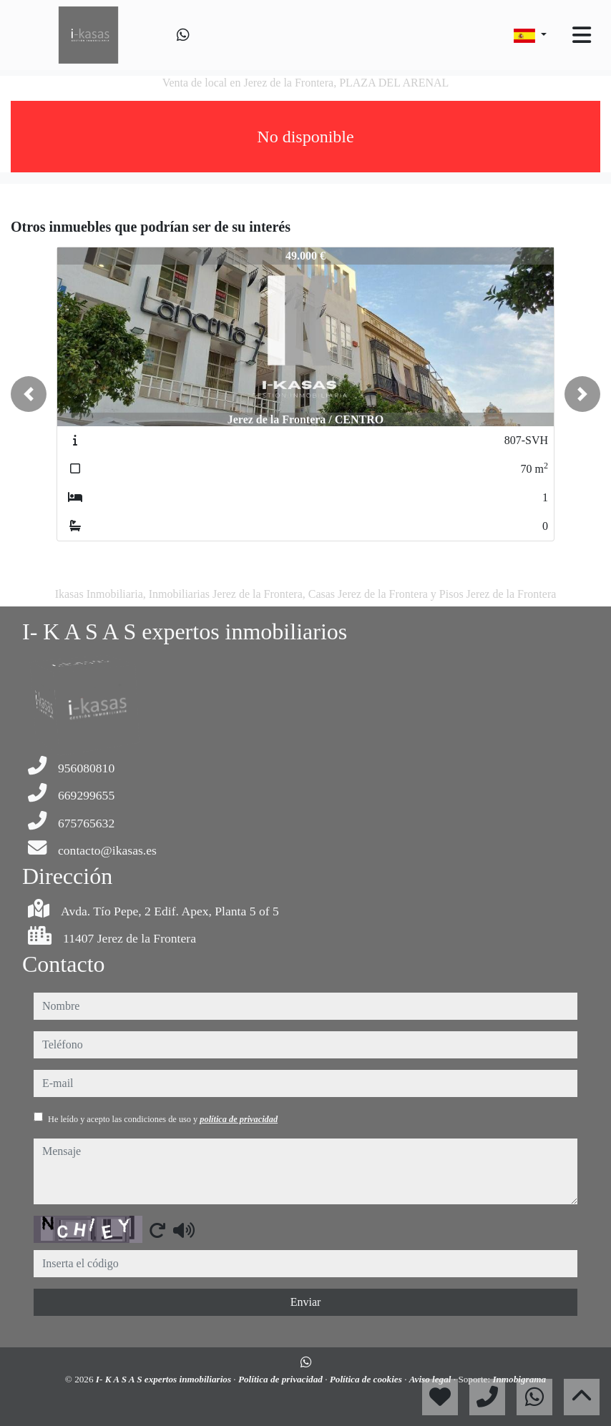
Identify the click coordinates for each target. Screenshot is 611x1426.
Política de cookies (367, 1379)
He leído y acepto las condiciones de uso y (163, 1119)
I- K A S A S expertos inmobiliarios (165, 1379)
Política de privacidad (281, 1379)
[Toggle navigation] (582, 35)
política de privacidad (239, 1119)
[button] (29, 394)
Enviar (305, 1302)
